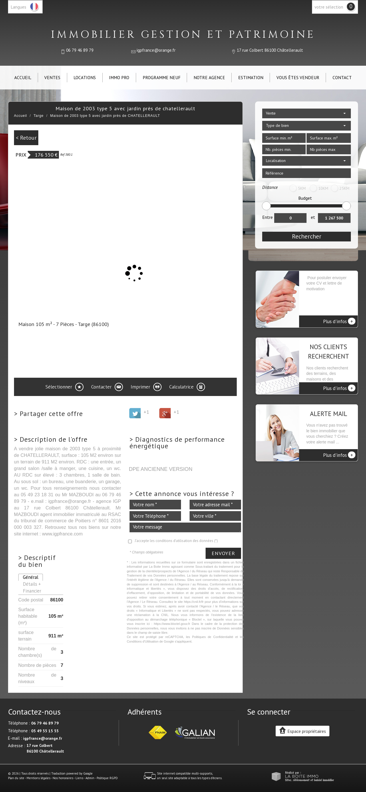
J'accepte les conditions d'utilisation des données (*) (176, 540)
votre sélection (329, 7)
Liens (79, 778)
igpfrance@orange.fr (156, 50)
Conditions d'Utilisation (142, 641)
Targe (39, 116)
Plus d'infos (339, 321)
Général (30, 577)
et (313, 217)
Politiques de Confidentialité (212, 637)
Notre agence (209, 77)
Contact (342, 77)
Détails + (32, 584)
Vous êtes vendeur (298, 77)
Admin (89, 778)
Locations (84, 77)
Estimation (250, 77)
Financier (32, 591)
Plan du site (16, 778)
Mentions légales (38, 778)
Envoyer (223, 553)
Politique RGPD (107, 778)
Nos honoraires (63, 778)
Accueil (22, 77)
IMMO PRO (119, 77)
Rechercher (306, 236)
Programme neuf (161, 77)
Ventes (52, 77)
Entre (267, 217)
